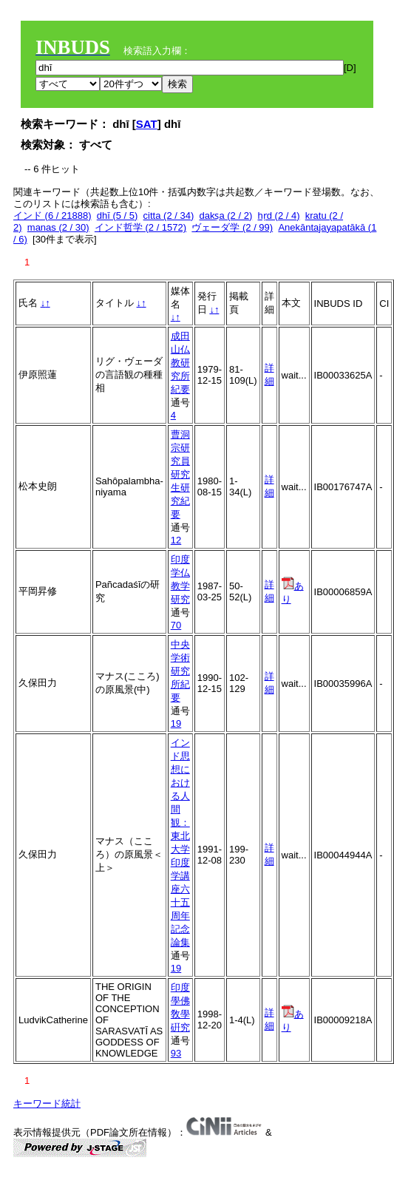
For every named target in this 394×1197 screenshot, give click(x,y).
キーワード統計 (47, 1103)
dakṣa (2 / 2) (225, 215)
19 (176, 723)
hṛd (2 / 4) (278, 215)
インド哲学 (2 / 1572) (140, 227)
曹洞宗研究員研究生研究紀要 (180, 474)
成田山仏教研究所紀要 (180, 362)
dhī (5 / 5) (117, 215)
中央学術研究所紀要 (180, 671)
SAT (146, 124)
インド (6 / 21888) (52, 215)
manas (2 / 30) (58, 227)
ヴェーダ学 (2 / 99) (232, 227)
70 (176, 625)
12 (176, 540)
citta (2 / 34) (168, 215)
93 (176, 1053)
